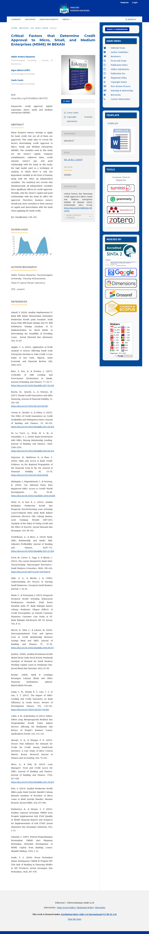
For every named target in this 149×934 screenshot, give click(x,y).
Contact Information (117, 99)
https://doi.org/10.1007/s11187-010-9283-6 (30, 571)
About (66, 19)
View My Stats (74, 919)
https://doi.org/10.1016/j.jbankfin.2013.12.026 (32, 551)
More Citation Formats (73, 216)
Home (14, 28)
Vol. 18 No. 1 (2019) (39, 28)
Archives (30, 19)
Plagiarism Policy (116, 77)
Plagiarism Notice (85, 907)
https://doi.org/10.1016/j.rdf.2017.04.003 (30, 709)
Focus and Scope (116, 60)
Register (125, 2)
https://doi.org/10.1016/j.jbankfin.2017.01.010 (32, 385)
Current (16, 19)
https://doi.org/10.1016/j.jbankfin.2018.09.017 (32, 647)
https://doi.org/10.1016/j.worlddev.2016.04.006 (33, 495)
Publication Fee (115, 73)
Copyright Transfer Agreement (79, 119)
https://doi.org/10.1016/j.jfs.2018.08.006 (29, 475)
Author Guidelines (116, 52)
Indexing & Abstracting (119, 90)
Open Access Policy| (67, 907)
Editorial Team (115, 48)
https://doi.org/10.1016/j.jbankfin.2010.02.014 (32, 451)
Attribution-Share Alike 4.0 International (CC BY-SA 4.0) (89, 914)
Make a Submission (117, 29)
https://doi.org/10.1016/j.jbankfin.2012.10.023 (32, 782)
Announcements (49, 19)
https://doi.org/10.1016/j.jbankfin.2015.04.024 (32, 426)
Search (131, 19)
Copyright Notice (116, 82)
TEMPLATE (112, 123)
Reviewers (113, 56)
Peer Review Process (117, 86)
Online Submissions (117, 69)
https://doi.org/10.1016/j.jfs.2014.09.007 (29, 406)
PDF (67, 101)
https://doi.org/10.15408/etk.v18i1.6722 (29, 98)
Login (135, 2)
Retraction (113, 94)
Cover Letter (72, 112)
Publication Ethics (116, 65)
